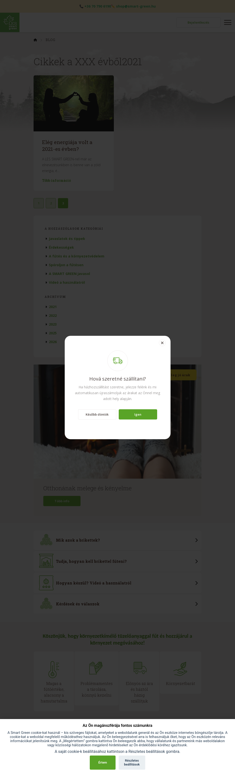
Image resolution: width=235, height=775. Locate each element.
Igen (137, 414)
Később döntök (97, 414)
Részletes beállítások (132, 762)
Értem (102, 762)
